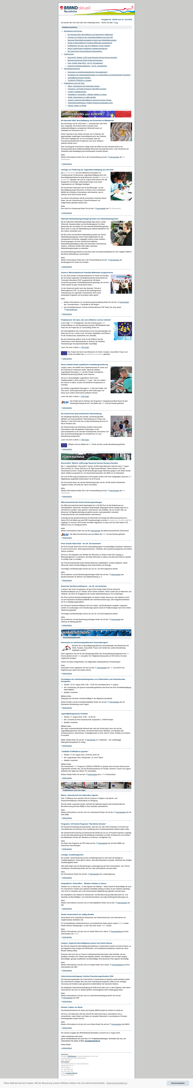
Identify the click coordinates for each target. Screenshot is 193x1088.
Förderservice (69, 54)
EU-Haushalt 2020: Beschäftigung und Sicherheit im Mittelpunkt (90, 35)
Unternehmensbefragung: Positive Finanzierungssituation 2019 (90, 103)
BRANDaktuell (72, 1056)
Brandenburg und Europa (73, 31)
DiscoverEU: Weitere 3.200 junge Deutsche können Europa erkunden (92, 57)
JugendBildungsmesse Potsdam (79, 78)
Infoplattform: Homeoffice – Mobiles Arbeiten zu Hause (87, 94)
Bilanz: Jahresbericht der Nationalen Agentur (84, 86)
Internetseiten (114, 157)
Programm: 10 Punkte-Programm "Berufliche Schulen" (87, 89)
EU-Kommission (69, 173)
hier (116, 23)
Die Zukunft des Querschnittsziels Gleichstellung (85, 51)
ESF (72, 323)
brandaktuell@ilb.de (92, 1041)
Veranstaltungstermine (72, 69)
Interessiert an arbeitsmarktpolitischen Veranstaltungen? (88, 72)
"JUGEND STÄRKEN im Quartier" (80, 80)
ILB (79, 656)
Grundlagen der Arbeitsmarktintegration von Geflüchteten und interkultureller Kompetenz (99, 75)
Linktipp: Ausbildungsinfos (77, 92)
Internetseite (91, 740)
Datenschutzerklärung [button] (116, 1083)
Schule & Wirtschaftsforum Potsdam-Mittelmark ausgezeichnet (90, 43)
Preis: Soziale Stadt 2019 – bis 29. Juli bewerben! (85, 63)
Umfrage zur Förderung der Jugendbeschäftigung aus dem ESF (90, 37)
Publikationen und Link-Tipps (74, 83)
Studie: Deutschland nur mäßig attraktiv (82, 97)
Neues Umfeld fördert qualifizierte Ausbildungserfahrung (87, 48)
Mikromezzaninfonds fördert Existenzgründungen (85, 60)
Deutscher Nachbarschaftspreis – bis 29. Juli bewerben (87, 66)
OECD (120, 923)
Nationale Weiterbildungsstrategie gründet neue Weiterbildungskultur (92, 40)
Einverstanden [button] (178, 1083)
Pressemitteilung (117, 931)
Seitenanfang (67, 164)
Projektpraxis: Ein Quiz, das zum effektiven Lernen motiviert (89, 46)
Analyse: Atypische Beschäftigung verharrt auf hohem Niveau (90, 100)
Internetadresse (71, 310)
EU (87, 124)
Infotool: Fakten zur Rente (77, 106)
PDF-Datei (85, 347)
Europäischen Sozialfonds (93, 354)
